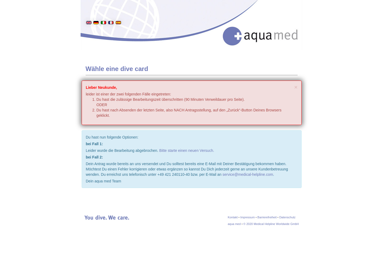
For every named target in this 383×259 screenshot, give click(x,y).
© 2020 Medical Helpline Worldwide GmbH (271, 223)
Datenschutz (287, 217)
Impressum (247, 217)
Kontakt (233, 217)
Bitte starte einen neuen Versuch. (186, 150)
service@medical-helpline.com (248, 174)
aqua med (234, 223)
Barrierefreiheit (267, 217)
